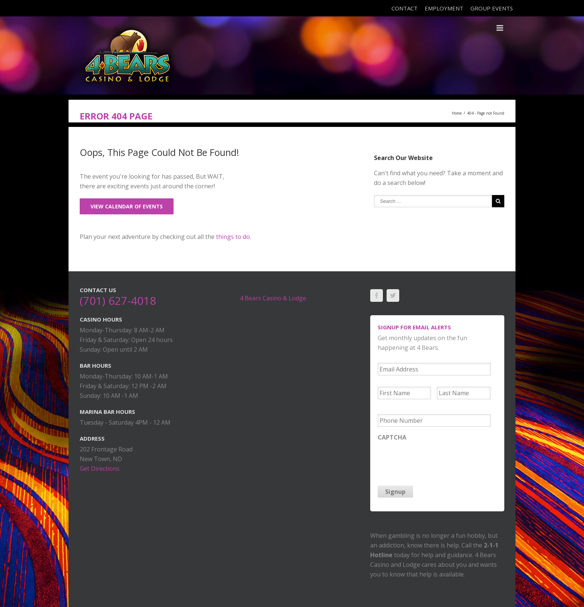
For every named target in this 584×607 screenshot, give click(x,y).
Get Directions (100, 468)
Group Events (491, 8)
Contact (404, 8)
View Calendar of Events (127, 206)
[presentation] (434, 459)
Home (457, 113)
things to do (233, 237)
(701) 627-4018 (118, 300)
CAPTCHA (392, 437)
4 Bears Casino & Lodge (273, 298)
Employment (444, 8)
